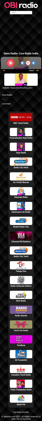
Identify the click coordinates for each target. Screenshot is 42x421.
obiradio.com (9, 416)
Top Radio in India (21, 412)
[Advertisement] (21, 34)
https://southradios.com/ (21, 88)
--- (3, 99)
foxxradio (26, 419)
